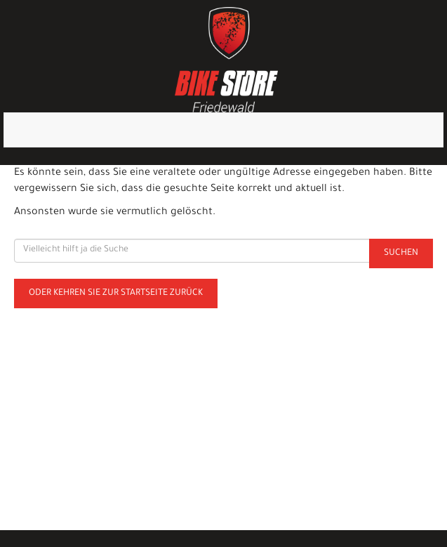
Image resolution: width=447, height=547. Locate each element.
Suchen (401, 253)
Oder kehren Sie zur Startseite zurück (116, 293)
